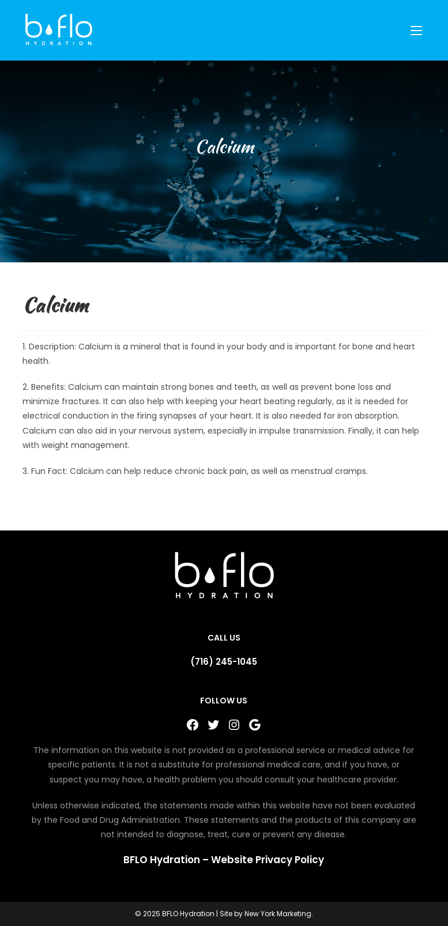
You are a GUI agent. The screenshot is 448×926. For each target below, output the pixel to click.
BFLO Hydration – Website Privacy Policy (223, 860)
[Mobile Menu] (418, 30)
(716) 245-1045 (223, 662)
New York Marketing (277, 914)
